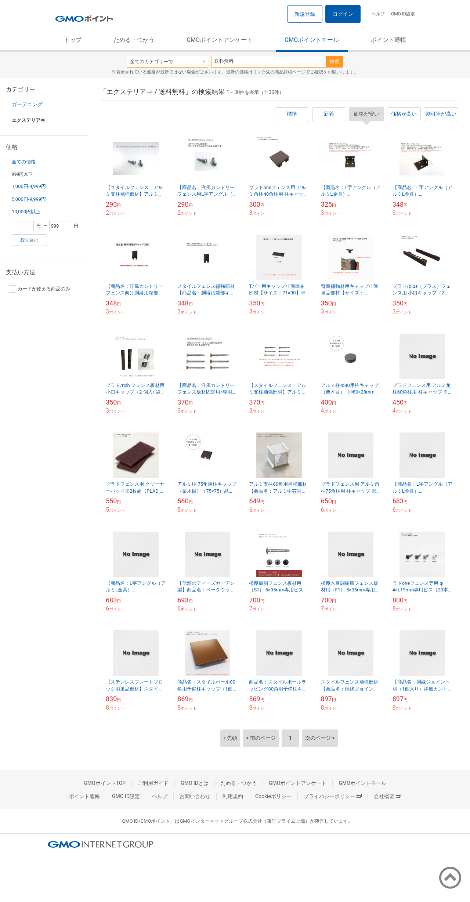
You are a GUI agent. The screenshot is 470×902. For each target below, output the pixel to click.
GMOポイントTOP (105, 783)
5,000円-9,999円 (29, 199)
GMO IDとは (195, 783)
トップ (73, 39)
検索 (334, 61)
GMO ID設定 (403, 14)
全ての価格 (24, 161)
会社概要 (387, 796)
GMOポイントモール (312, 39)
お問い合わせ (195, 796)
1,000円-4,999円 (29, 186)
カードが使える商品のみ (39, 289)
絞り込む (29, 240)
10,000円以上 (26, 211)
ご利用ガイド (153, 783)
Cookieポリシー (273, 796)
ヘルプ (378, 14)
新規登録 (304, 14)
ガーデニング (27, 104)
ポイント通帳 (388, 39)
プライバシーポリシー (333, 796)
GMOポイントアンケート (220, 39)
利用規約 (233, 796)
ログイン (343, 14)
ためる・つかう (134, 39)
